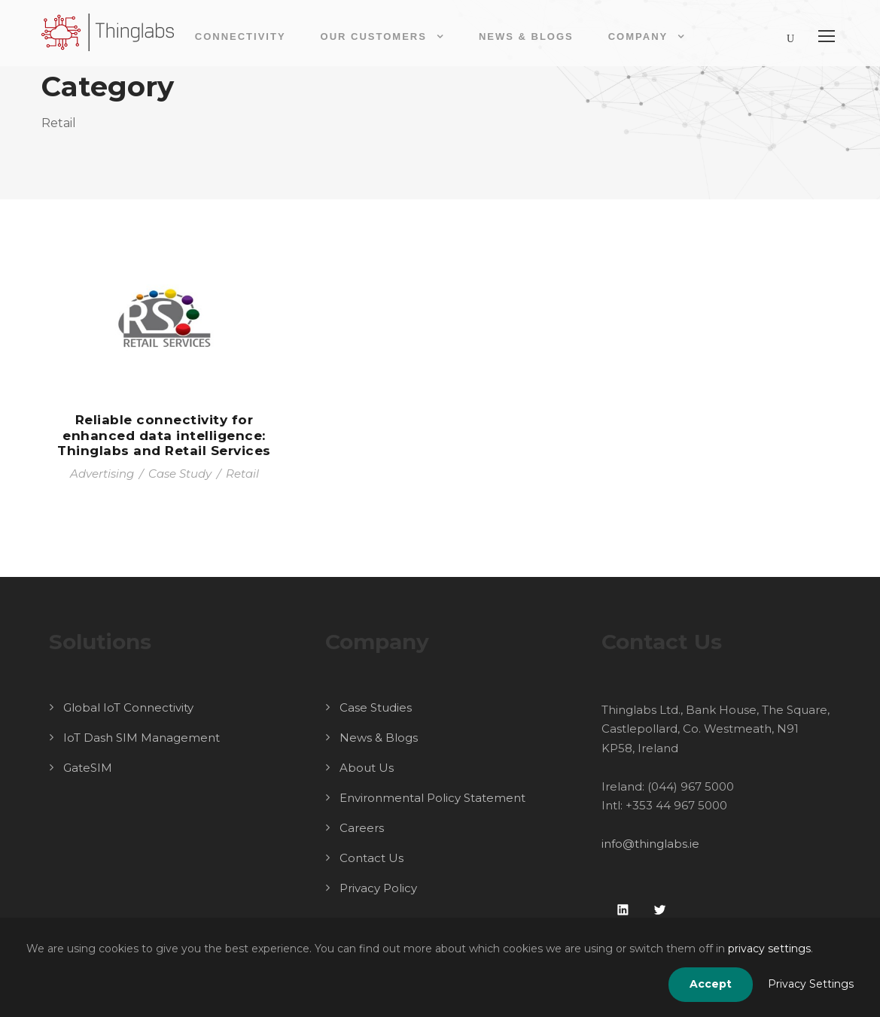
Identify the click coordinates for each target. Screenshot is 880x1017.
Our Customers (374, 36)
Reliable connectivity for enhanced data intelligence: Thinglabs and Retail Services (164, 435)
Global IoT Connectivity (128, 707)
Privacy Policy (378, 888)
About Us (367, 767)
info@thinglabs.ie (650, 843)
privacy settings (769, 948)
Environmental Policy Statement (432, 798)
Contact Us (371, 858)
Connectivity (240, 36)
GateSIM (87, 767)
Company (638, 36)
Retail (242, 473)
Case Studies (376, 707)
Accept (711, 984)
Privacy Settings (811, 984)
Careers (362, 828)
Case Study (180, 473)
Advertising (102, 473)
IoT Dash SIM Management (141, 737)
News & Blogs (526, 36)
